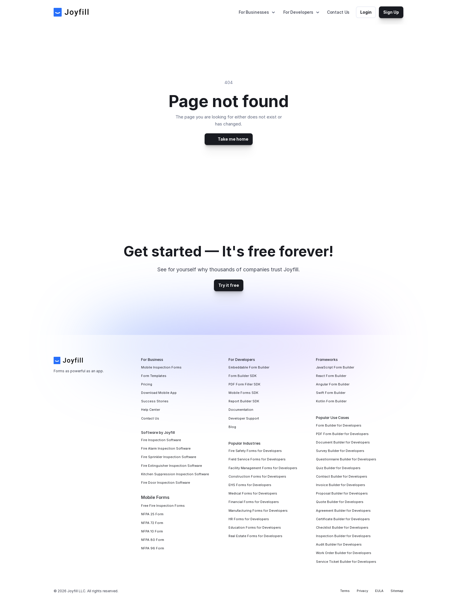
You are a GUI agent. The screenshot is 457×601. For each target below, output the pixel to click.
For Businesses (254, 12)
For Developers (298, 12)
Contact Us (338, 12)
